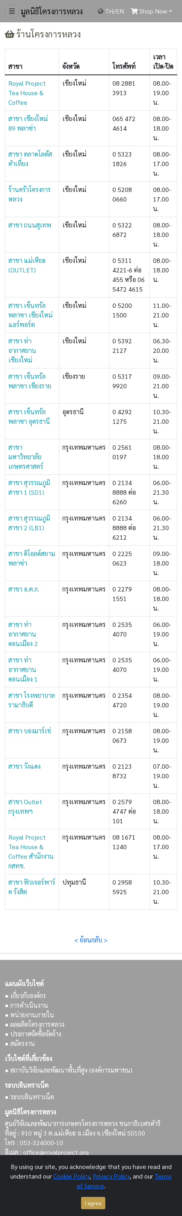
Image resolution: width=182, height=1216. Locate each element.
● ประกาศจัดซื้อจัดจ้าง (33, 1034)
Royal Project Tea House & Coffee (27, 92)
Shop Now (149, 11)
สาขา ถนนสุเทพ (29, 225)
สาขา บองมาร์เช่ (29, 730)
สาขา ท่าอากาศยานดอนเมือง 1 (23, 669)
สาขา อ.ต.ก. (23, 589)
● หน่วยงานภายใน (29, 1014)
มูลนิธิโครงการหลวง (51, 11)
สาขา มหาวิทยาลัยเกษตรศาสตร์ (25, 456)
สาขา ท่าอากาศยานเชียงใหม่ (22, 350)
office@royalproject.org (56, 1152)
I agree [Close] (93, 1202)
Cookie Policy (71, 1176)
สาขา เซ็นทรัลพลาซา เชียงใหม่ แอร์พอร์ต (30, 315)
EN (120, 11)
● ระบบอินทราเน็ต (29, 1097)
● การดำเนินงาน (26, 1005)
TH (109, 11)
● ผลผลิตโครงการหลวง (34, 1024)
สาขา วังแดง (24, 766)
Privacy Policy (111, 1176)
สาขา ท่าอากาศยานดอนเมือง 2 (23, 634)
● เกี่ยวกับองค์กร (25, 995)
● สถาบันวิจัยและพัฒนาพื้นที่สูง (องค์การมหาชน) (68, 1070)
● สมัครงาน (20, 1043)
